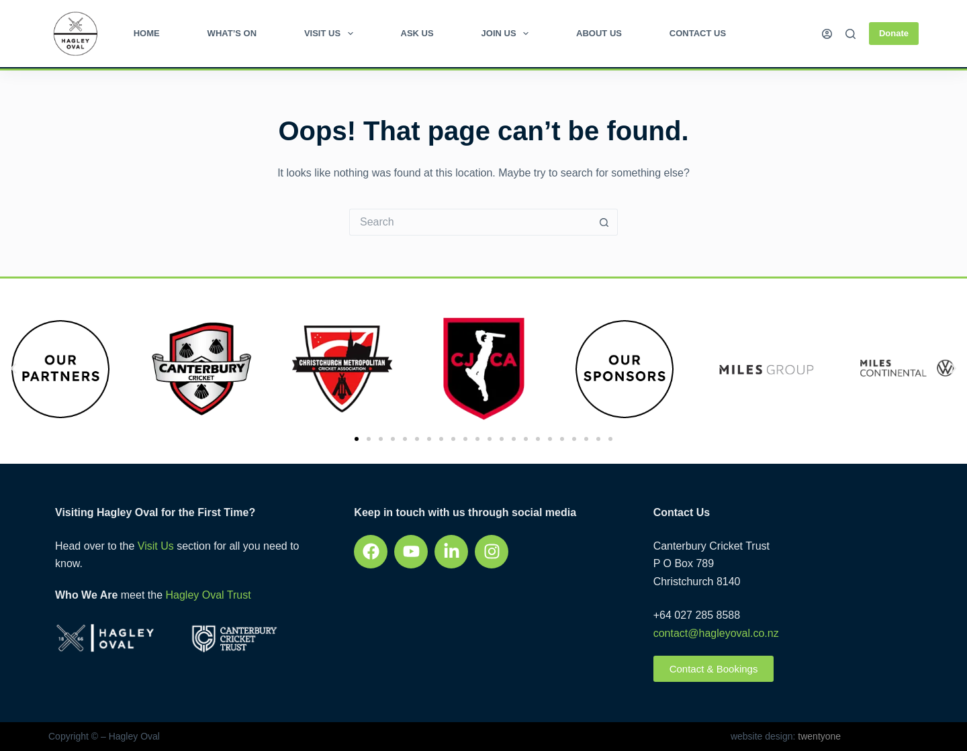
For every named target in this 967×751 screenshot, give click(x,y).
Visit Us (331, 34)
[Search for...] (470, 222)
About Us (599, 33)
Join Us (508, 34)
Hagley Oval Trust (207, 595)
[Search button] (604, 222)
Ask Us (417, 33)
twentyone (818, 736)
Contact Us (698, 33)
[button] (13, 368)
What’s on (232, 33)
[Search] (850, 34)
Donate (894, 33)
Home (147, 33)
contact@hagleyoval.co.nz (716, 633)
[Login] (827, 34)
